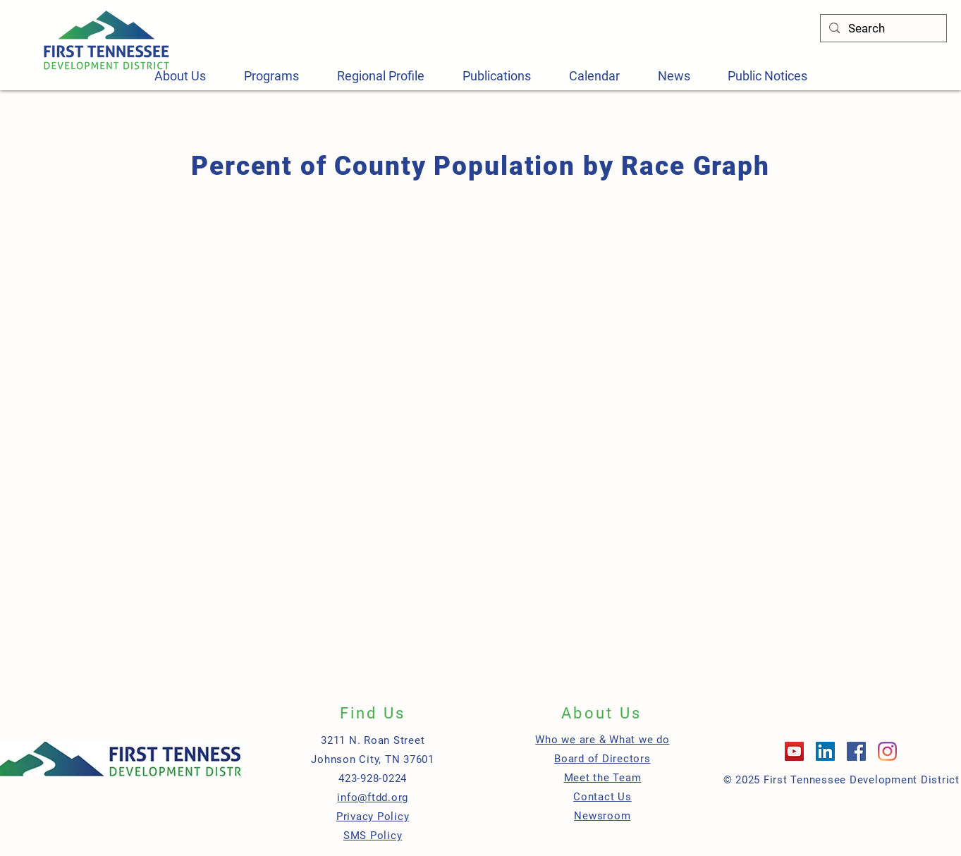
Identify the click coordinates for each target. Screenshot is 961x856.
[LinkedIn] (825, 751)
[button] (271, 76)
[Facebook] (856, 751)
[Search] (882, 29)
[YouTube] (794, 751)
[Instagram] (887, 751)
